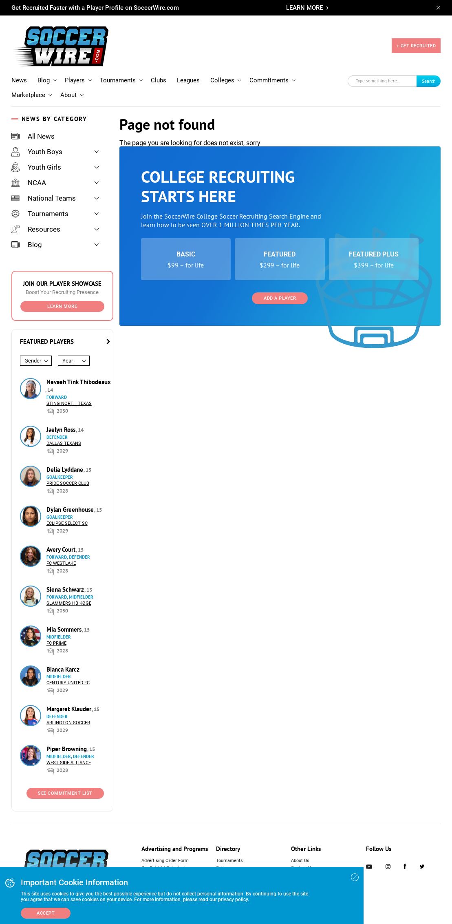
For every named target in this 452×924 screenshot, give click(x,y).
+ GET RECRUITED (416, 46)
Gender (32, 361)
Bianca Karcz (62, 669)
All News (33, 136)
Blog (43, 80)
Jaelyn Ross (61, 429)
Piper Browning (67, 749)
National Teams (43, 198)
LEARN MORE (304, 7)
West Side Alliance (68, 762)
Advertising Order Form (165, 860)
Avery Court (61, 549)
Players (75, 80)
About (68, 95)
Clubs (158, 80)
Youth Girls (36, 167)
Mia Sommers (64, 629)
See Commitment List (65, 793)
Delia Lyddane (65, 469)
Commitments (269, 80)
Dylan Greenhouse (70, 509)
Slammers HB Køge (68, 603)
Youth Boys (36, 152)
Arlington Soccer (68, 722)
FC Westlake (61, 563)
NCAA (28, 183)
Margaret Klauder (69, 709)
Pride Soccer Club (67, 483)
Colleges (222, 80)
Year (67, 361)
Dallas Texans (63, 443)
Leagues (188, 80)
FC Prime (56, 643)
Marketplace (28, 95)
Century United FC (68, 682)
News (19, 80)
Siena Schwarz (66, 589)
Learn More (62, 306)
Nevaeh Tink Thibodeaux (78, 382)
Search (429, 81)
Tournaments (118, 80)
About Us (300, 860)
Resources (35, 229)
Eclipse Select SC (67, 523)
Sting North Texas (69, 403)
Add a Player (280, 298)
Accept (46, 913)
